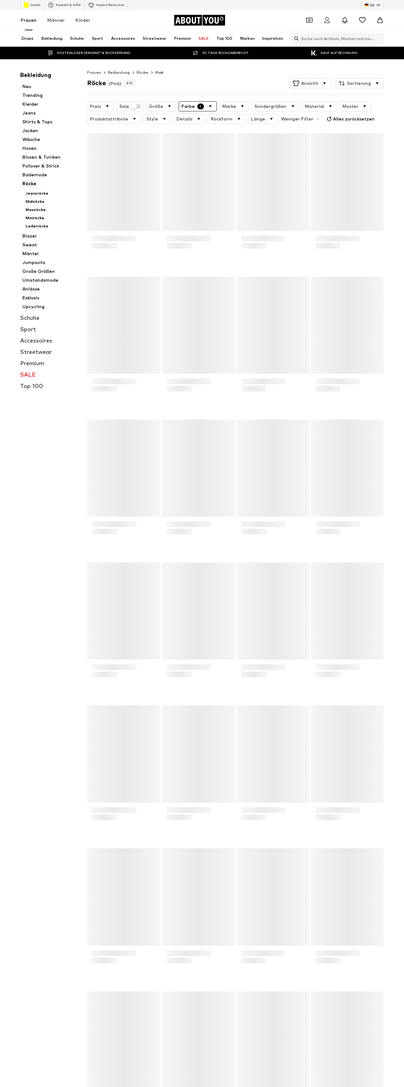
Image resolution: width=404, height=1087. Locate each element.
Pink (159, 72)
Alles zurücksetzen (350, 119)
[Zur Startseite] (199, 20)
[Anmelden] (327, 20)
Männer (56, 20)
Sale (130, 106)
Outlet (32, 5)
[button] (310, 83)
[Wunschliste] (362, 20)
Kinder (82, 20)
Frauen (29, 20)
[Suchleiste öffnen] (295, 38)
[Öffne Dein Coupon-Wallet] (309, 20)
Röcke (143, 72)
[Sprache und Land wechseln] (372, 5)
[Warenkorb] (380, 20)
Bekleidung (119, 72)
